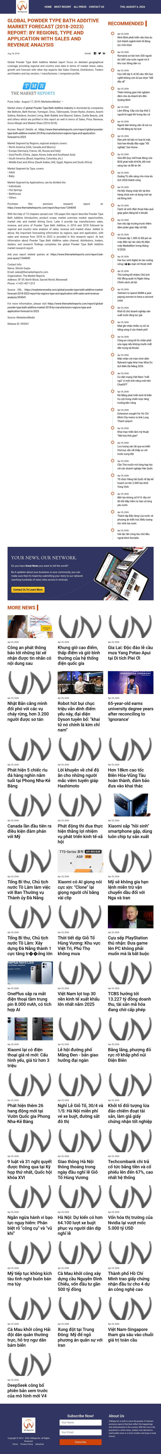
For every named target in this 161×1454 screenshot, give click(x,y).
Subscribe (80, 1442)
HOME (48, 6)
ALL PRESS (80, 6)
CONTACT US (96, 6)
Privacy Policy (26, 1444)
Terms (15, 1444)
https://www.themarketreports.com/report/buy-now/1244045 (42, 207)
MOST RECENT (62, 6)
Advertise (39, 1444)
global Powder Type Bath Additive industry (49, 107)
